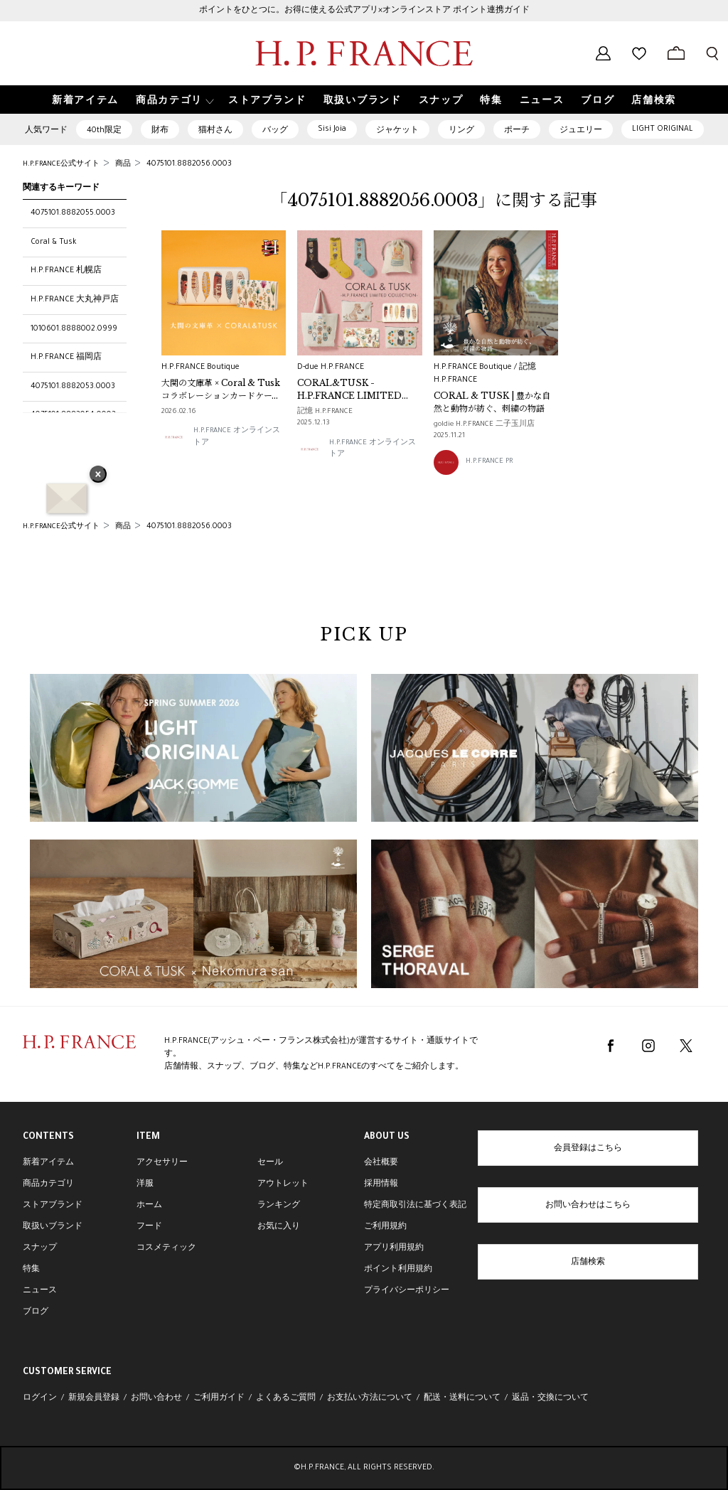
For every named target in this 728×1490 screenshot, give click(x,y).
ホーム (149, 1205)
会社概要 (381, 1163)
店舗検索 (588, 1262)
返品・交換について (550, 1398)
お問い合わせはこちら (588, 1205)
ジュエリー (581, 131)
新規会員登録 (93, 1398)
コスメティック (166, 1248)
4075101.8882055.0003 (73, 213)
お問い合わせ (156, 1398)
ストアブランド (52, 1205)
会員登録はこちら (588, 1149)
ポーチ (517, 131)
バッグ (275, 131)
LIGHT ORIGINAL (662, 129)
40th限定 (104, 131)
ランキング (278, 1205)
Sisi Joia (332, 129)
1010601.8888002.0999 (74, 329)
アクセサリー (162, 1163)
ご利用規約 (385, 1227)
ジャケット (397, 131)
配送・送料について (462, 1398)
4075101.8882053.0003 (73, 386)
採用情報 (381, 1184)
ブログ (35, 1312)
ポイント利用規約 (398, 1269)
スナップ (40, 1248)
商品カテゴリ (48, 1184)
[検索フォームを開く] (712, 53)
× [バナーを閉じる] (98, 475)
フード (149, 1227)
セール (270, 1163)
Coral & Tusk (54, 242)
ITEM (148, 1137)
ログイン (40, 1398)
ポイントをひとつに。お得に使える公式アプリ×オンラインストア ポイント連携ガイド (364, 10)
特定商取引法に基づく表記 (415, 1205)
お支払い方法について (369, 1398)
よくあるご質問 (286, 1398)
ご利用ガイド (219, 1398)
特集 (31, 1269)
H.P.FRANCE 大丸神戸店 (75, 300)
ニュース (40, 1291)
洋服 (145, 1184)
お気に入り (278, 1227)
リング (461, 131)
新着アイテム (48, 1163)
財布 (159, 131)
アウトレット (283, 1184)
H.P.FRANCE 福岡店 (66, 357)
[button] (173, 99)
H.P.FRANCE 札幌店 (66, 271)
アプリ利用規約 (394, 1248)
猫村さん (215, 131)
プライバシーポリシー (406, 1291)
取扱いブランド (52, 1227)
